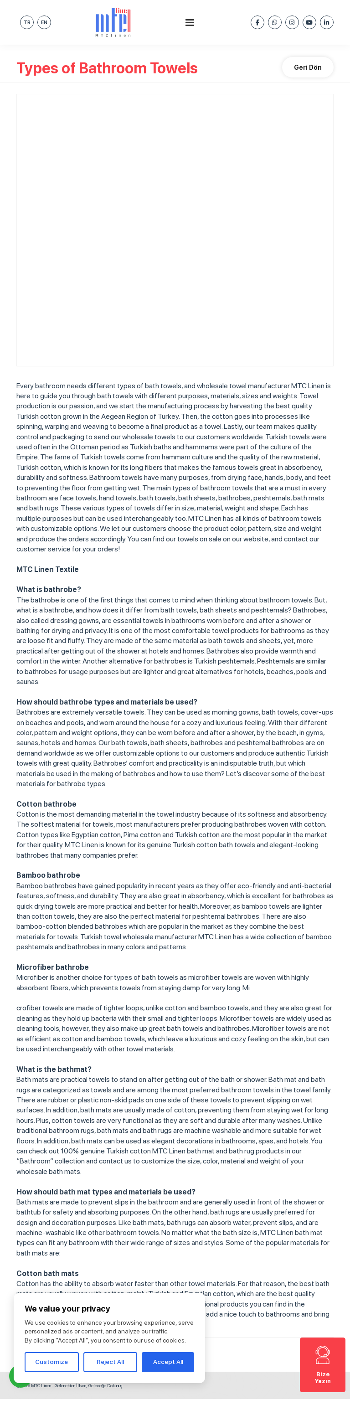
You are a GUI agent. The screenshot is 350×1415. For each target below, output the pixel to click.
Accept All (168, 1361)
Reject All (110, 1361)
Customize (51, 1361)
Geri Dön (308, 67)
